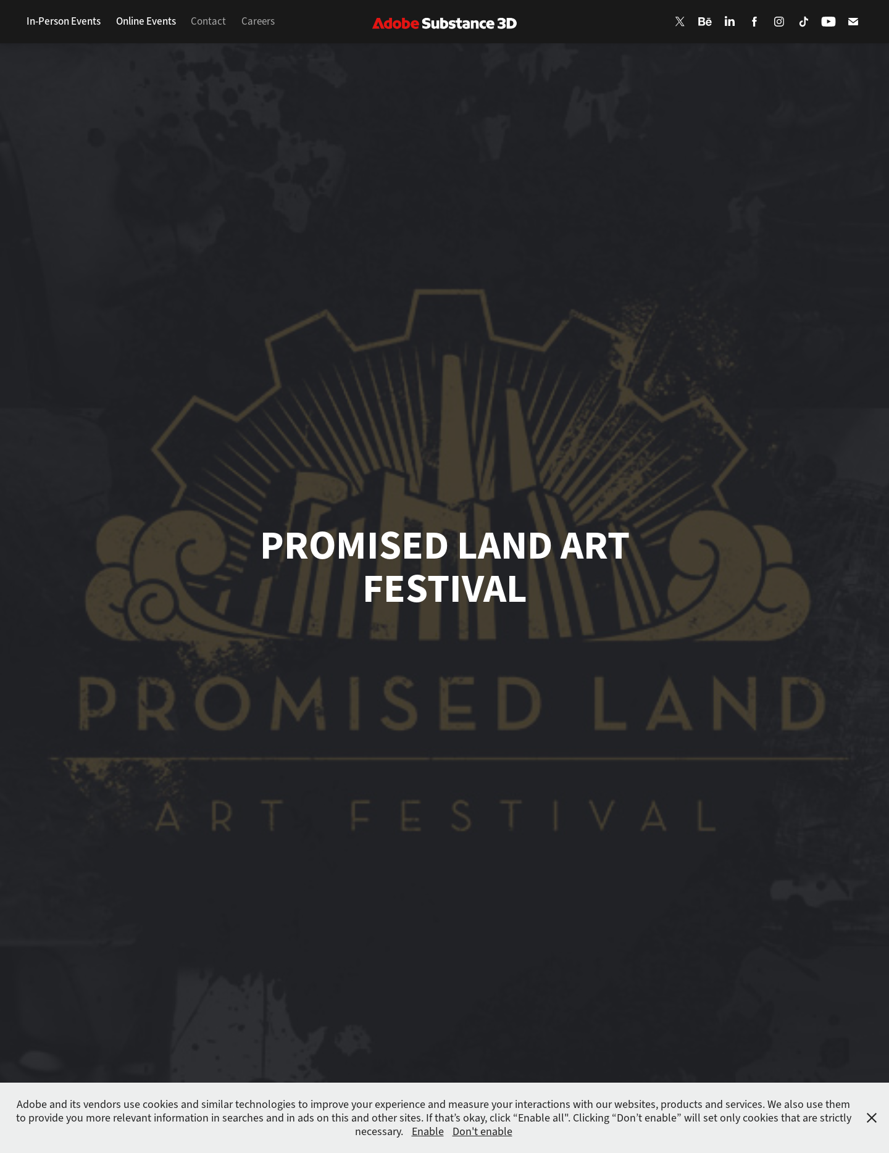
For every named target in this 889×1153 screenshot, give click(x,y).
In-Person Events (64, 21)
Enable (428, 1131)
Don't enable (482, 1131)
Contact (208, 21)
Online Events (146, 21)
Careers (258, 21)
